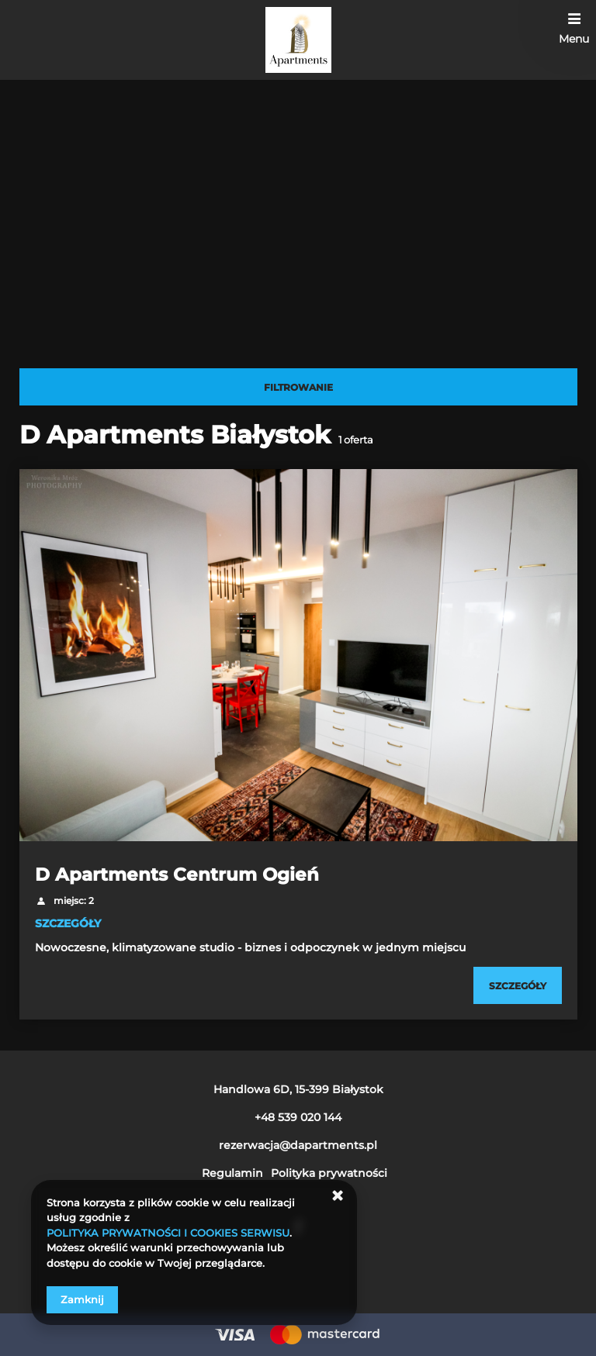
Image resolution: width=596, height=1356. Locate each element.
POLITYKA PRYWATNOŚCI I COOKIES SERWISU (168, 1233)
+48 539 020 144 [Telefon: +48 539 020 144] (298, 1117)
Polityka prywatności (329, 1173)
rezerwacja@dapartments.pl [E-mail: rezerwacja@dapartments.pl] (298, 1145)
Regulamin (232, 1173)
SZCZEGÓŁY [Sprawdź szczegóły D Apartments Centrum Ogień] (68, 923)
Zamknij (82, 1299)
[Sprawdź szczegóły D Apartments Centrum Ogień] (517, 985)
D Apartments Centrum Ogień (177, 874)
